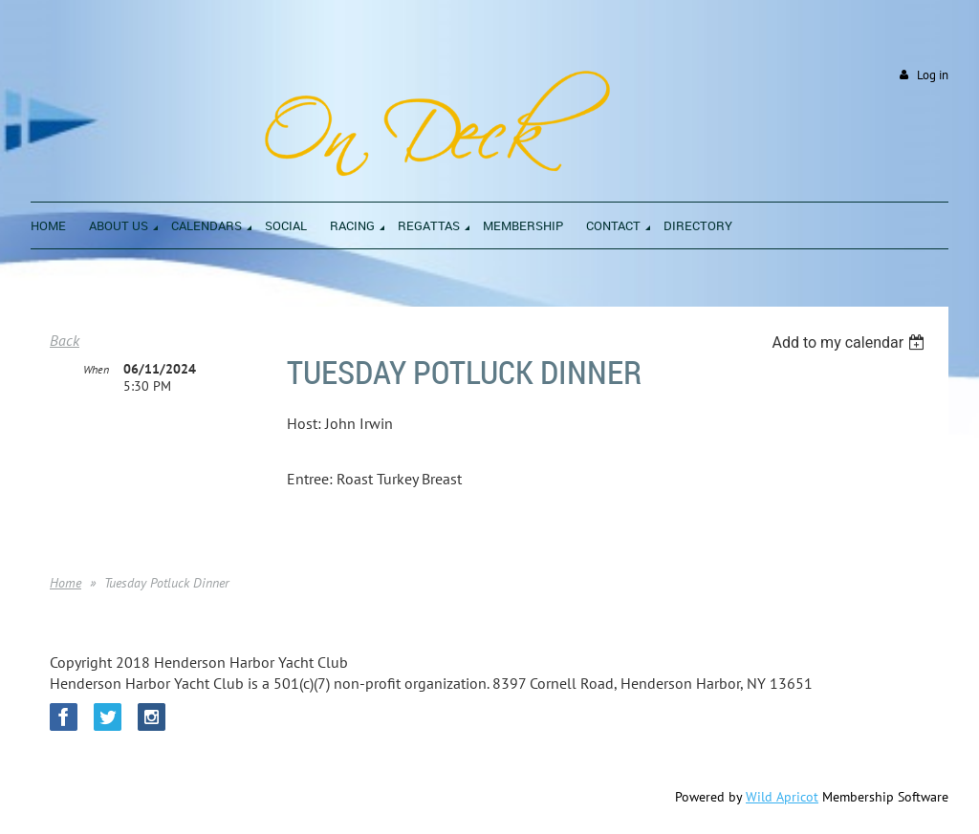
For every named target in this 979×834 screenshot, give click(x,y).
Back (64, 340)
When (96, 369)
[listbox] (850, 342)
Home (65, 582)
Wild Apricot (782, 796)
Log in (932, 75)
